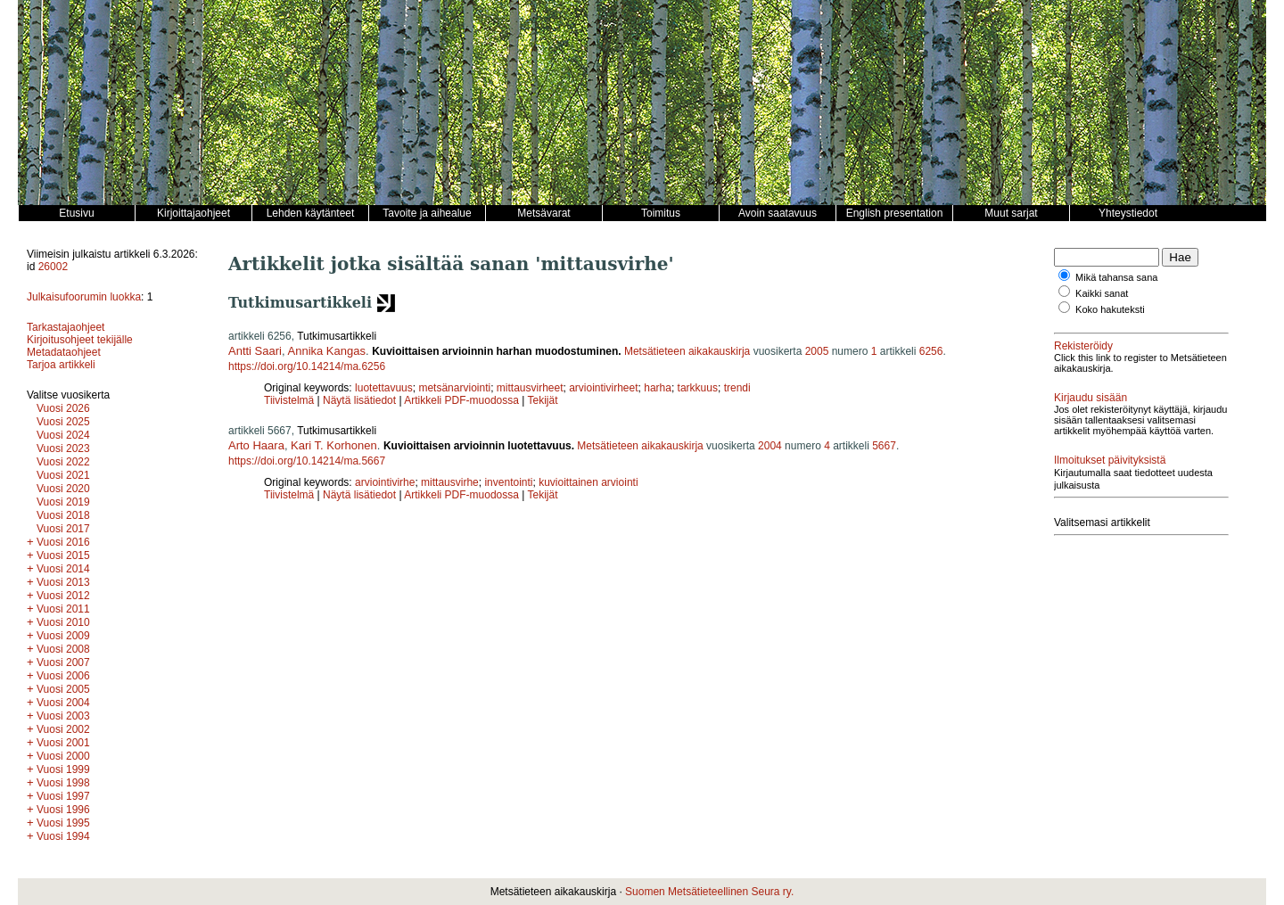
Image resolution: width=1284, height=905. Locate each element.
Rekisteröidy (1083, 346)
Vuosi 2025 (63, 421)
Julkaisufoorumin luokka (84, 297)
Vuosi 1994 (63, 836)
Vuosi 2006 (63, 676)
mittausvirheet (530, 388)
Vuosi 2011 (63, 609)
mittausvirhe (450, 482)
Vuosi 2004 (63, 702)
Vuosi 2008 (63, 649)
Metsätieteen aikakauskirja (687, 351)
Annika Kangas (327, 351)
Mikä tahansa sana (1116, 277)
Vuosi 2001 (63, 742)
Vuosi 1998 (63, 783)
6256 (931, 351)
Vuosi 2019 (63, 502)
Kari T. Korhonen (334, 445)
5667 (884, 446)
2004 (770, 446)
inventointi (508, 482)
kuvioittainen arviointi (588, 482)
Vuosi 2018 (63, 515)
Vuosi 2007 (63, 662)
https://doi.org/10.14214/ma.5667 (306, 461)
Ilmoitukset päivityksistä (1109, 460)
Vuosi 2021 (63, 475)
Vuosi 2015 (63, 555)
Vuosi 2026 (63, 408)
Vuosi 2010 (63, 622)
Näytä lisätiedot (361, 400)
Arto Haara (256, 445)
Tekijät (543, 400)
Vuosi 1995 (63, 823)
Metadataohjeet (64, 352)
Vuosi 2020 (63, 488)
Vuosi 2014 (63, 569)
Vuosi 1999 (63, 769)
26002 (53, 266)
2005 (817, 351)
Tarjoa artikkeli (61, 364)
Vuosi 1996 (63, 809)
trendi (737, 388)
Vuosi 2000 (63, 756)
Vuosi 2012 (63, 595)
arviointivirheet (603, 388)
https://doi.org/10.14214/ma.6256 (306, 366)
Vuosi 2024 (63, 435)
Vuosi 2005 (63, 689)
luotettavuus (384, 388)
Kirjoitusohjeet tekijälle (80, 339)
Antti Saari (255, 351)
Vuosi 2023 (63, 448)
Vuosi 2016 (63, 542)
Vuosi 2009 (63, 635)
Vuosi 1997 (63, 796)
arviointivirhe (385, 482)
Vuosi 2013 (63, 582)
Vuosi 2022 (63, 462)
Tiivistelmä (289, 400)
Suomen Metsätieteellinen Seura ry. (709, 891)
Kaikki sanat (1101, 293)
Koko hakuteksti (1110, 309)
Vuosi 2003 (63, 716)
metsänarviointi (454, 388)
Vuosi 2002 (63, 729)
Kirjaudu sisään (1090, 397)
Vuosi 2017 (63, 528)
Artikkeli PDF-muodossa (461, 400)
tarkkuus (698, 388)
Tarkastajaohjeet (65, 327)
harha (657, 388)
